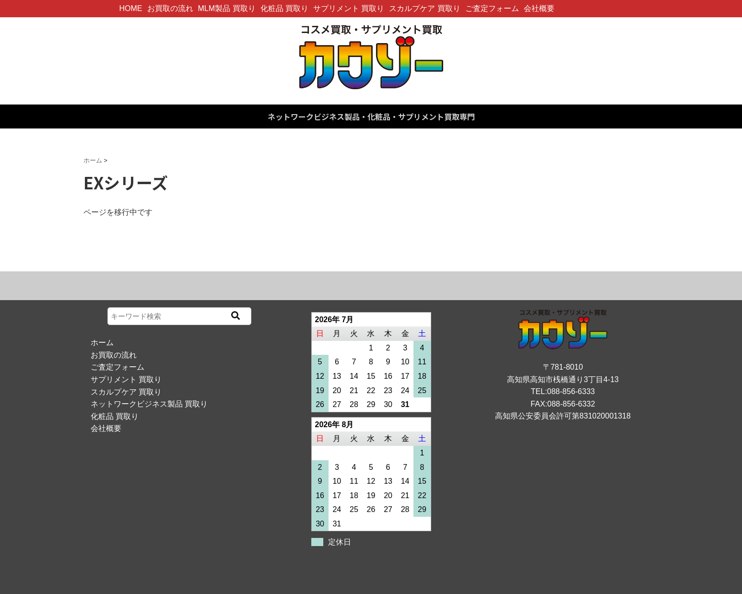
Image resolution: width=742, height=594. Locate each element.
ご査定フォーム (492, 8)
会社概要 (539, 8)
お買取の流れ (170, 8)
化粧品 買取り (284, 8)
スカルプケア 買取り (424, 8)
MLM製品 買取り (227, 8)
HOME (130, 8)
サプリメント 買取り (348, 8)
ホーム (102, 342)
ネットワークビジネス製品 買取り (149, 404)
